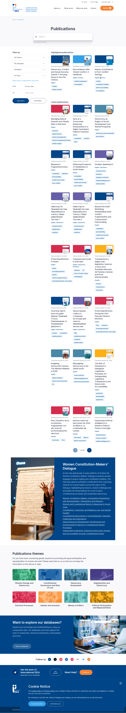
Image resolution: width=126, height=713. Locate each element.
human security (56, 89)
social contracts (79, 375)
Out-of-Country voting (81, 273)
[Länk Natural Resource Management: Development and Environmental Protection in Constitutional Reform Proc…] (84, 525)
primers (54, 333)
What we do (68, 8)
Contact (93, 8)
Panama (98, 284)
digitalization (56, 229)
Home (14, 19)
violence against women (59, 278)
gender (54, 274)
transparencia (100, 287)
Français (80, 77)
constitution (77, 138)
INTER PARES (100, 396)
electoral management (59, 137)
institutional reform (79, 336)
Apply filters (20, 101)
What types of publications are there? (26, 81)
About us (57, 8)
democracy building (102, 87)
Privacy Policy (50, 691)
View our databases (21, 646)
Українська (103, 167)
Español (97, 280)
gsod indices (100, 136)
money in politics (101, 438)
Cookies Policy (36, 691)
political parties (57, 336)
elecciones (55, 440)
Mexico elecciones (80, 440)
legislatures (99, 399)
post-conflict (56, 183)
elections (55, 131)
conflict (54, 86)
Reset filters (38, 101)
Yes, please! (55, 672)
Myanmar (65, 173)
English (53, 83)
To (13, 93)
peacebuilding (56, 177)
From (14, 86)
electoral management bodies (61, 140)
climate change (56, 143)
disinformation (100, 184)
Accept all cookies (37, 704)
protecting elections (58, 271)
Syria (75, 141)
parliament (99, 290)
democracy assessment (59, 381)
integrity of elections (102, 177)
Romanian (76, 266)
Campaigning (78, 276)
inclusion (86, 138)
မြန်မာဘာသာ (102, 77)
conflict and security (58, 180)
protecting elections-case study (62, 281)
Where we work (81, 8)
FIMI (75, 333)
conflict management (80, 81)
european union (101, 171)
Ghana (54, 268)
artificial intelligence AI (103, 180)
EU (83, 270)
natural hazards (57, 134)
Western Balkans (57, 378)
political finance (100, 435)
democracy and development (105, 133)
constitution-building (102, 84)
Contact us (86, 672)
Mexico (86, 437)
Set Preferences (55, 704)
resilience (77, 339)
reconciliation (78, 84)
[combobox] (14, 57)
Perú (97, 325)
